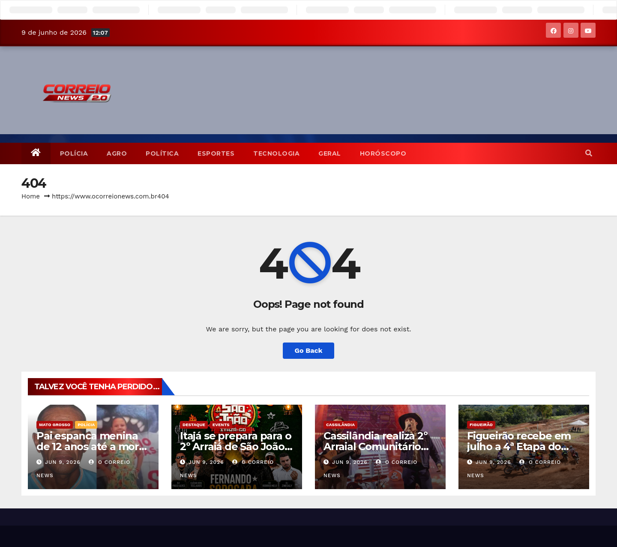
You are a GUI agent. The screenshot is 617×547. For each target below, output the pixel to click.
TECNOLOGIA (276, 153)
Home (30, 196)
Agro (117, 153)
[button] (588, 153)
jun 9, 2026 (63, 462)
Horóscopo (383, 153)
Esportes (216, 153)
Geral (329, 153)
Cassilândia (340, 424)
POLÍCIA (74, 153)
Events (221, 424)
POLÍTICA (162, 153)
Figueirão (481, 424)
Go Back (309, 350)
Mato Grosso (54, 424)
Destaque (194, 424)
